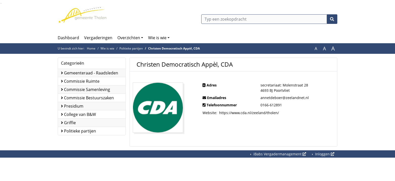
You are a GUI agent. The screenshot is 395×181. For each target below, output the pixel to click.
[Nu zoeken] (332, 19)
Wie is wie (157, 37)
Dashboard (68, 37)
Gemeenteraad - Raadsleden (89, 73)
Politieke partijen (131, 48)
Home (91, 48)
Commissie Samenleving (85, 89)
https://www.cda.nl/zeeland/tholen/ (249, 112)
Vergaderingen (98, 37)
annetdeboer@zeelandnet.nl (284, 97)
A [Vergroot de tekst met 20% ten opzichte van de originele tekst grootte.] (324, 49)
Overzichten (128, 37)
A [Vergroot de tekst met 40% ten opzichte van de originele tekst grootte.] (333, 49)
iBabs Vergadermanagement (279, 154)
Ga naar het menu (1, 3)
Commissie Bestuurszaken (87, 98)
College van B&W (78, 114)
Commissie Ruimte (80, 81)
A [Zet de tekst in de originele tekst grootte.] (316, 48)
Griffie (68, 122)
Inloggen (324, 154)
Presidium (72, 106)
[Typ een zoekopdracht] (269, 19)
